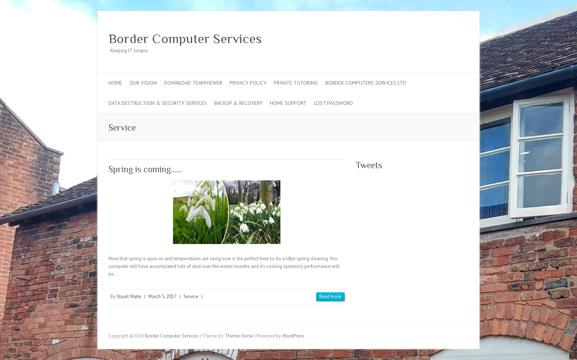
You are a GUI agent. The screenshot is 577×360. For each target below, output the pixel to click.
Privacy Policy (248, 83)
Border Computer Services (185, 38)
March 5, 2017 (162, 296)
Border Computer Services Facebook (427, 37)
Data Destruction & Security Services (158, 103)
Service (191, 296)
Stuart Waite (129, 296)
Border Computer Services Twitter (439, 37)
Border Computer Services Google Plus (450, 37)
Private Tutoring (296, 83)
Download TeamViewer (193, 83)
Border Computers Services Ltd (365, 83)
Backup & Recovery (238, 103)
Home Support (288, 103)
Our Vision (143, 83)
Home (115, 83)
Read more (330, 296)
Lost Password (333, 103)
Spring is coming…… (145, 169)
